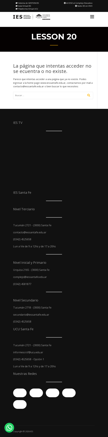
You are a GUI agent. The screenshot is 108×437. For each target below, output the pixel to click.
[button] (9, 427)
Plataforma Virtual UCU (27, 9)
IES (31, 431)
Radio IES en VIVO (83, 6)
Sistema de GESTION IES (27, 3)
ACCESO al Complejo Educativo (78, 3)
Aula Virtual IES (23, 6)
